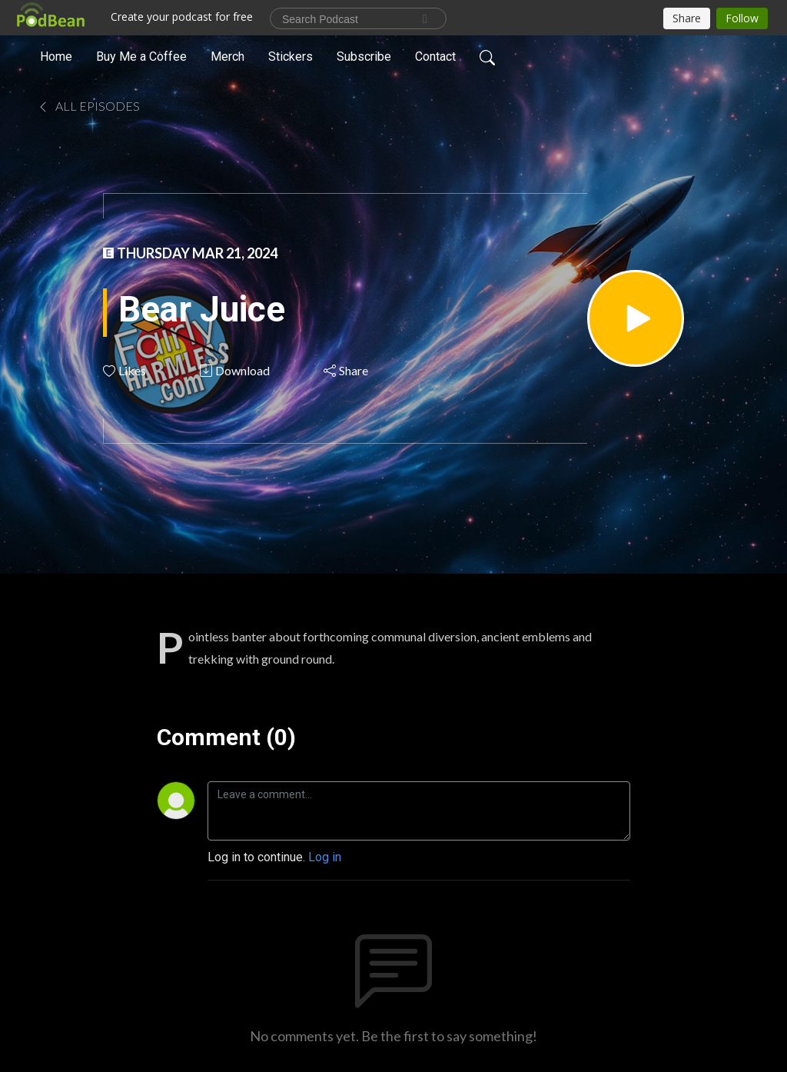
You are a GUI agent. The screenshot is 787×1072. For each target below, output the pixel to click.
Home (56, 56)
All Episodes (88, 105)
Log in (324, 857)
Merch (227, 56)
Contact (435, 56)
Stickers (290, 56)
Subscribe (364, 56)
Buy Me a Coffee (141, 56)
